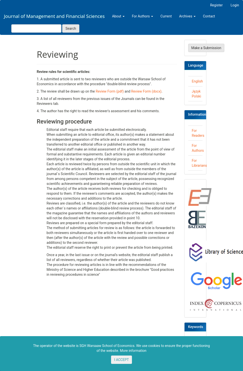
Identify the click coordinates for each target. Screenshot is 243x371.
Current (166, 16)
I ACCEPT (121, 360)
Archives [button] (187, 16)
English (197, 81)
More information (133, 351)
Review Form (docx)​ (146, 91)
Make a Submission (206, 48)
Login (234, 5)
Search (70, 28)
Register (216, 5)
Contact (209, 16)
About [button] (118, 16)
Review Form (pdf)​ (110, 91)
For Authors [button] (142, 16)
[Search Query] (36, 28)
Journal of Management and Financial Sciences (54, 16)
